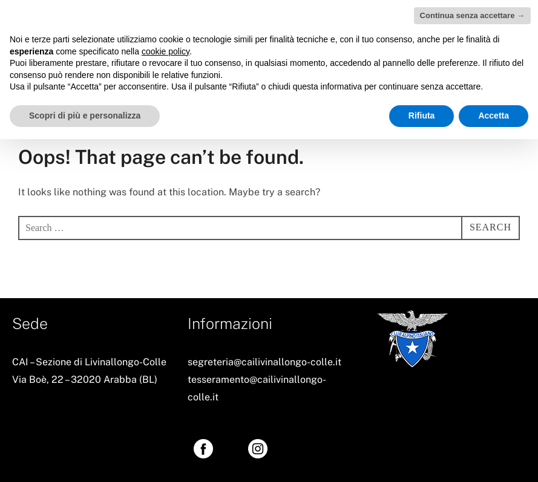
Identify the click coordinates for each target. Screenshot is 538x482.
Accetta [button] (493, 115)
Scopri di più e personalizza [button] (84, 115)
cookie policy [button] (165, 51)
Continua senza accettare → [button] (472, 15)
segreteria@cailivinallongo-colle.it (264, 362)
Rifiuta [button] (421, 115)
